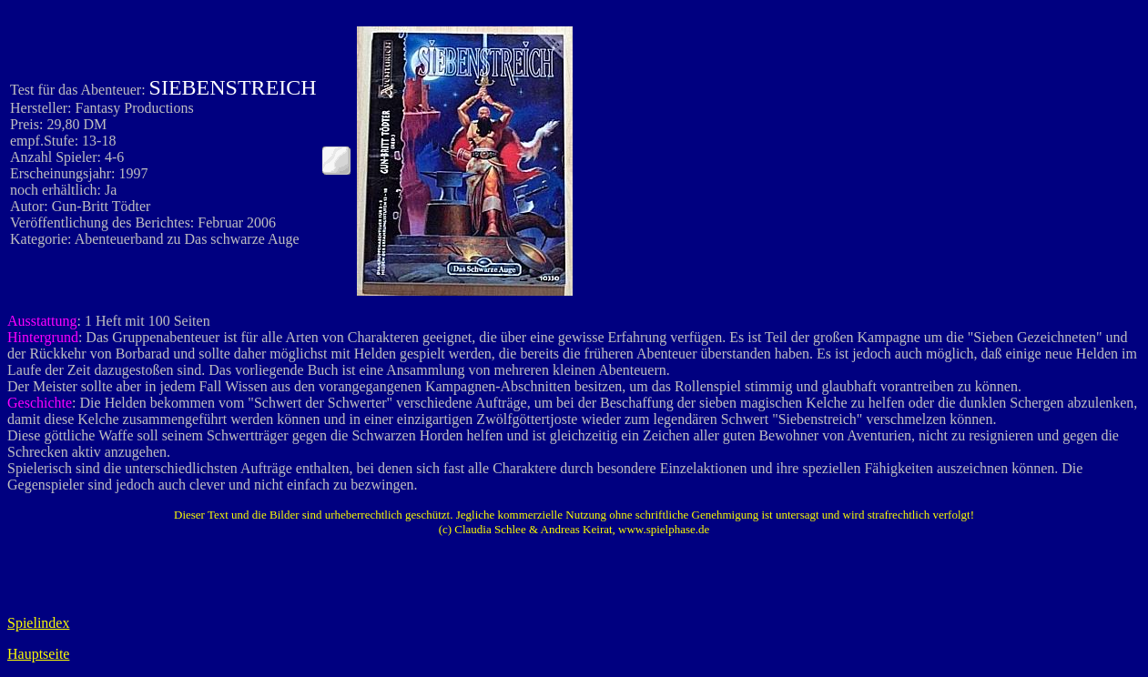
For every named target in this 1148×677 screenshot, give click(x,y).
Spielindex (38, 623)
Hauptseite (38, 654)
